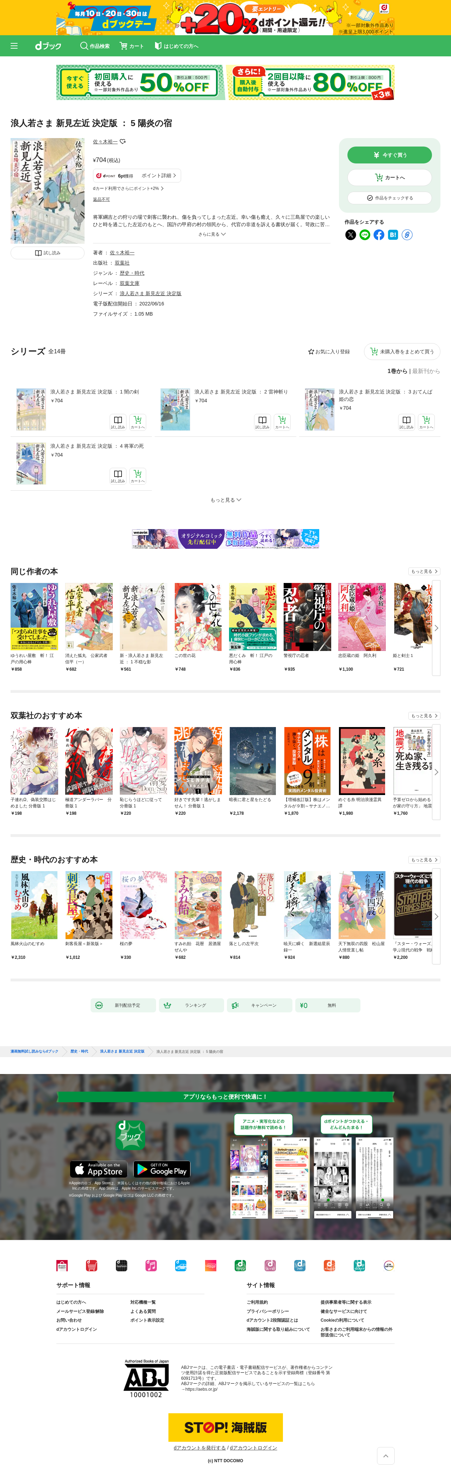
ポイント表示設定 (147, 1320)
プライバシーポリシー (268, 1311)
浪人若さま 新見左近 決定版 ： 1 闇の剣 (94, 392)
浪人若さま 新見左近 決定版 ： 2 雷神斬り (241, 392)
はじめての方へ (71, 1302)
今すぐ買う (395, 155)
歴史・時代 (132, 273)
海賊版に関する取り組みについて (278, 1329)
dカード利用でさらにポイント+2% (126, 188)
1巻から (398, 371)
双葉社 (122, 263)
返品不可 (101, 199)
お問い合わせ (69, 1320)
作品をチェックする (394, 198)
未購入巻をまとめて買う (407, 351)
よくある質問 (143, 1311)
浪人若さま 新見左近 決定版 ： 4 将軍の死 (97, 446)
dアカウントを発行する (200, 1448)
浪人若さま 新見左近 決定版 (151, 293)
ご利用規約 (257, 1302)
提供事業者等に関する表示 (346, 1302)
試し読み (52, 252)
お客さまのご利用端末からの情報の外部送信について (357, 1332)
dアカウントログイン (76, 1329)
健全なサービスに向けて (344, 1311)
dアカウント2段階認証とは (272, 1320)
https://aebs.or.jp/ (201, 1389)
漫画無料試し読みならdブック (34, 1051)
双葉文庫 (130, 283)
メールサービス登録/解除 (80, 1311)
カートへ (395, 177)
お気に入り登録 (332, 351)
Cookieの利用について (342, 1320)
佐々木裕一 (105, 141)
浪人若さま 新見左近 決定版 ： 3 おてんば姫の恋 (385, 395)
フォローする (122, 141)
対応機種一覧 (143, 1302)
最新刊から (426, 371)
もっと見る (421, 571)
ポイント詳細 (156, 175)
